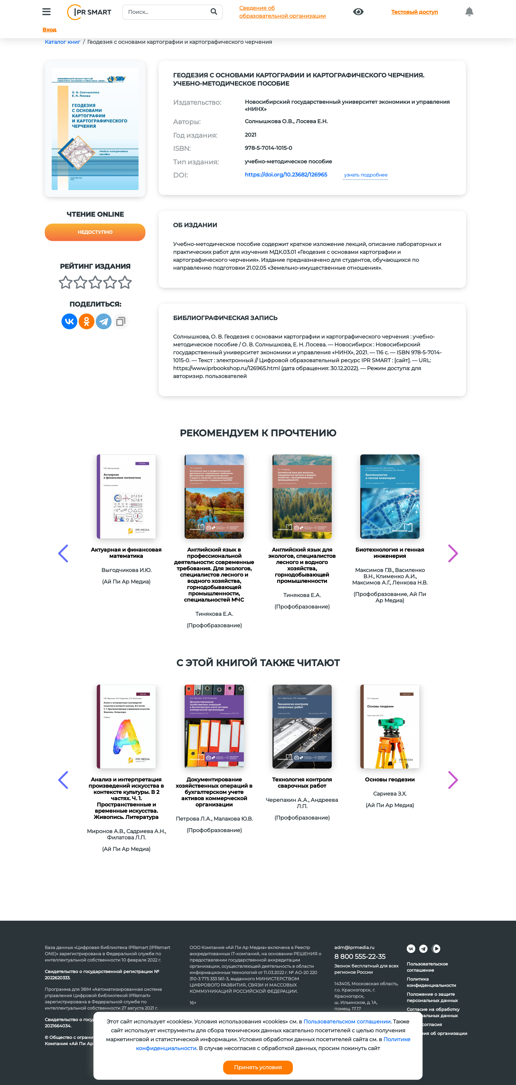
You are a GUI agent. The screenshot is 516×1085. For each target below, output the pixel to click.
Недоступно (95, 232)
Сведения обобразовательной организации (282, 12)
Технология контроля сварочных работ (302, 782)
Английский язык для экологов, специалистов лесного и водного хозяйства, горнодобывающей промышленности (302, 565)
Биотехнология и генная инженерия (389, 553)
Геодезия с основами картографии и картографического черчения (179, 42)
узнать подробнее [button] (365, 175)
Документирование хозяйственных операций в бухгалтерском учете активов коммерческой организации (214, 792)
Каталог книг (62, 42)
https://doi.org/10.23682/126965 (286, 175)
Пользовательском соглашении (347, 1021)
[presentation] (63, 553)
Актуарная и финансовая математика (126, 553)
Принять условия (258, 1067)
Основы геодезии (390, 779)
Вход (49, 30)
